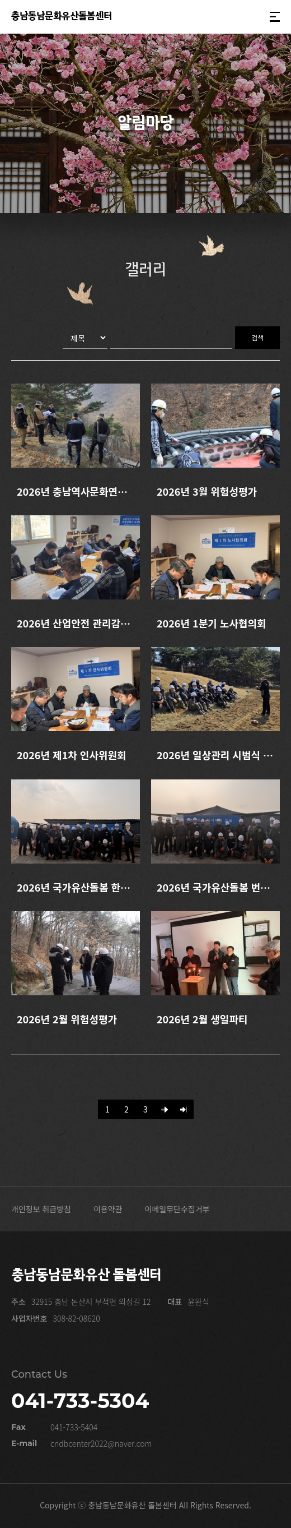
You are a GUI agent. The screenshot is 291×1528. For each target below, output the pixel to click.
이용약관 (108, 1209)
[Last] (184, 1109)
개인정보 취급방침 (41, 1209)
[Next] (165, 1109)
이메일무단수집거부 (177, 1209)
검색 (257, 337)
